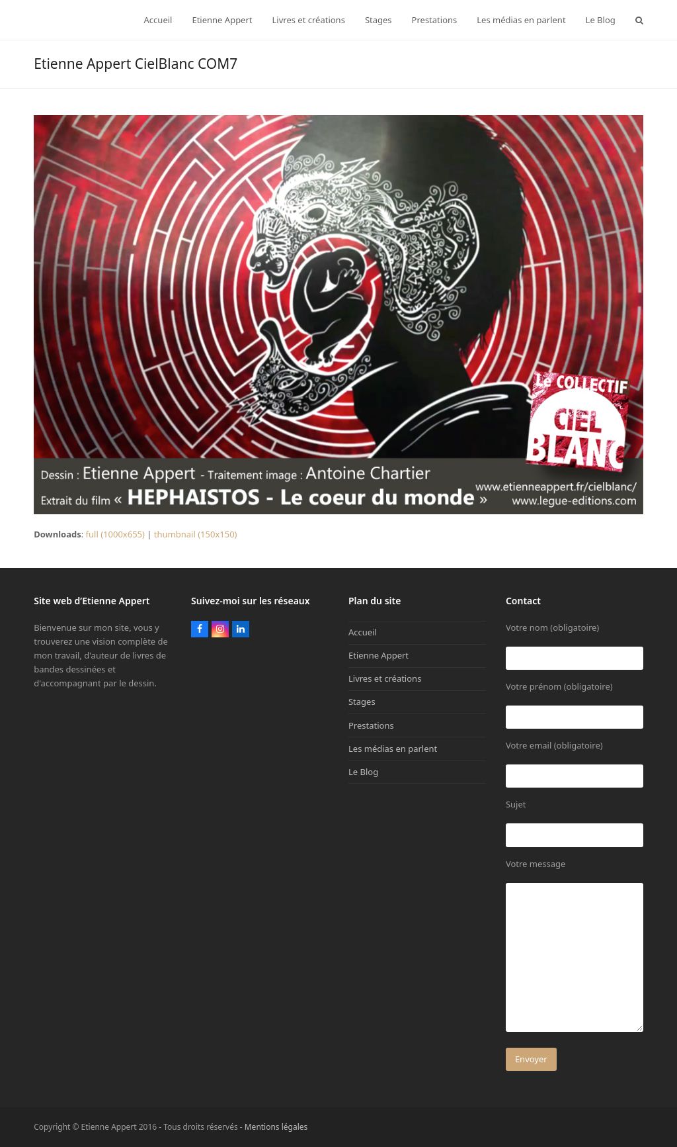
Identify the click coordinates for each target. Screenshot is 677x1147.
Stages (362, 702)
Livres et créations (384, 678)
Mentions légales (276, 1126)
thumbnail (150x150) (195, 534)
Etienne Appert (378, 655)
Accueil (362, 632)
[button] (639, 19)
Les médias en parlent (392, 749)
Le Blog (363, 772)
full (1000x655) (115, 534)
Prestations (371, 725)
